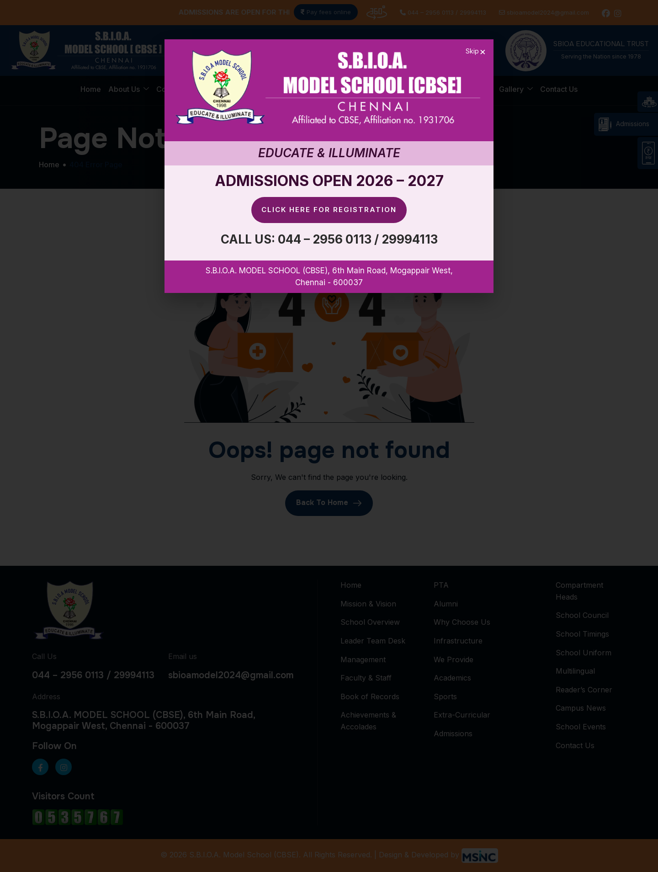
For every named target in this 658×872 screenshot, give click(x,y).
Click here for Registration (329, 209)
